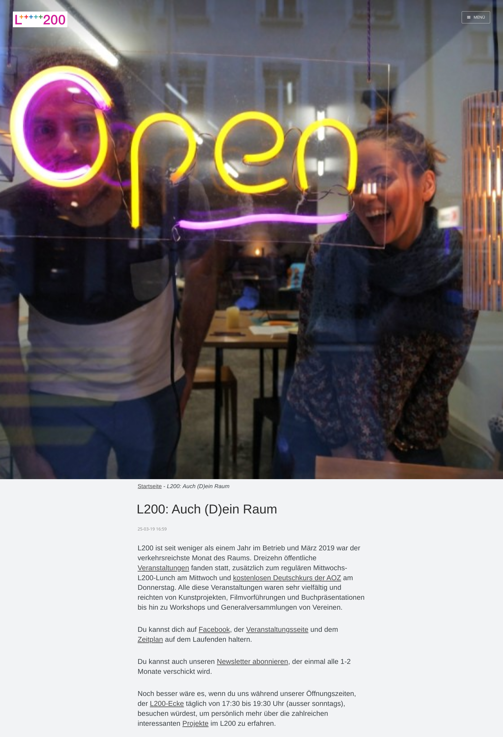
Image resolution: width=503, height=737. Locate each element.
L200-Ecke (167, 703)
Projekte (196, 723)
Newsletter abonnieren (252, 661)
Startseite (150, 486)
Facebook (214, 629)
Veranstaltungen (163, 568)
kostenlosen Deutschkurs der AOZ (287, 578)
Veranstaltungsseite (277, 629)
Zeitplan (150, 639)
